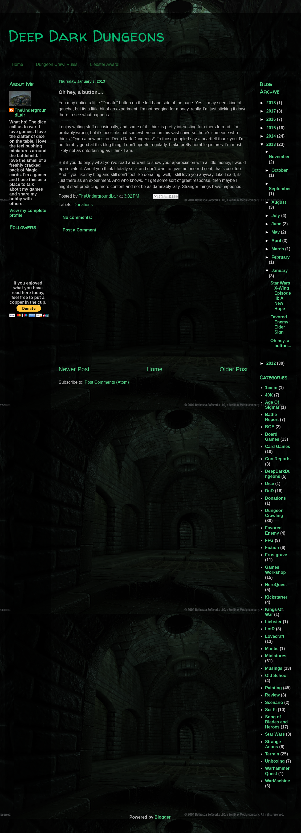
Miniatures (275, 656)
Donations (83, 204)
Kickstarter (276, 597)
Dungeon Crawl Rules (57, 64)
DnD (269, 490)
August (278, 202)
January (279, 270)
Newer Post (74, 369)
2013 (271, 144)
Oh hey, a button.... (280, 345)
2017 (271, 111)
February (280, 257)
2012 (271, 363)
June (277, 224)
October (279, 170)
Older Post (233, 369)
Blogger (162, 817)
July (276, 215)
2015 (271, 128)
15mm (271, 387)
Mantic (272, 648)
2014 (271, 136)
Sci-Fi (271, 709)
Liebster (273, 621)
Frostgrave (276, 554)
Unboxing (275, 761)
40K (269, 395)
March (278, 249)
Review (272, 695)
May (276, 232)
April (276, 240)
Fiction (272, 547)
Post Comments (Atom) (107, 382)
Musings (273, 668)
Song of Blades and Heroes (276, 722)
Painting (273, 688)
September (280, 188)
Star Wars (275, 734)
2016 (271, 119)
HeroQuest (276, 584)
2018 (271, 103)
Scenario (274, 702)
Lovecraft (274, 636)
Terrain (272, 754)
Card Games (277, 446)
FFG (269, 540)
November (279, 156)
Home (17, 64)
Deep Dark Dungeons (86, 36)
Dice (269, 483)
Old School (276, 675)
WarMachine (277, 781)
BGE (269, 426)
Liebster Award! (104, 64)
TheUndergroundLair (31, 112)
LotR (270, 629)
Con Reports (278, 458)
